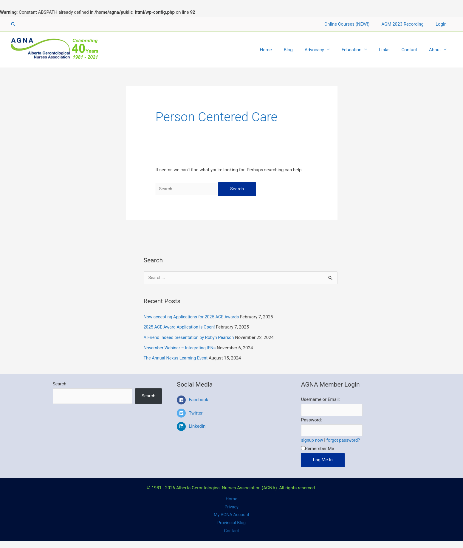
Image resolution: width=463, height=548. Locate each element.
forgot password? (344, 440)
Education (362, 49)
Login (442, 24)
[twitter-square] (231, 414)
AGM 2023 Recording (407, 24)
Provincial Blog (231, 524)
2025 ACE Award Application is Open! (181, 327)
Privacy (231, 507)
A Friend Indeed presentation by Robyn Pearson (191, 337)
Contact (414, 49)
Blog (304, 49)
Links (391, 49)
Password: (311, 419)
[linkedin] (231, 425)
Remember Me (317, 448)
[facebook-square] (231, 401)
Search (59, 382)
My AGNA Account (231, 516)
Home (285, 49)
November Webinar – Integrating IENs (181, 347)
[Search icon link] (13, 24)
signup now (312, 440)
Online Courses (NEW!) (354, 24)
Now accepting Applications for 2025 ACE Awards (193, 317)
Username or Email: (320, 398)
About (436, 49)
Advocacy (327, 49)
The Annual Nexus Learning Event (177, 357)
